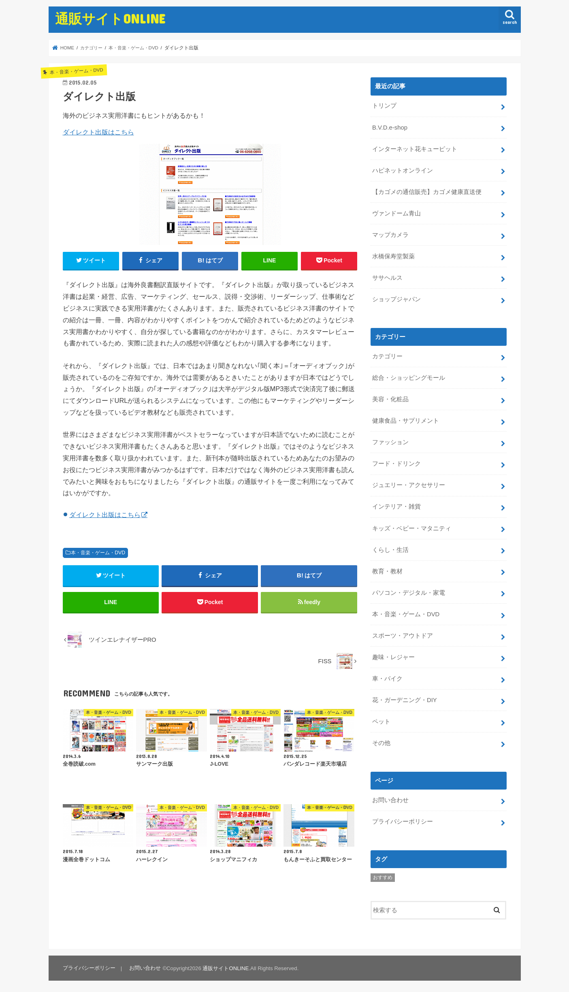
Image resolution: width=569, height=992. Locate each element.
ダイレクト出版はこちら (98, 132)
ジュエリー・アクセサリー (408, 484)
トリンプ (384, 105)
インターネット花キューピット (414, 148)
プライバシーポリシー (402, 819)
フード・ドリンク (396, 463)
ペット (381, 719)
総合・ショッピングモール (408, 377)
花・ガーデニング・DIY (404, 698)
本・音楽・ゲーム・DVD (98, 553)
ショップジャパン (396, 298)
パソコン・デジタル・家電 (408, 591)
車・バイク (387, 677)
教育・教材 (387, 569)
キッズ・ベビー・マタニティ (411, 527)
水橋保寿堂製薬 (393, 256)
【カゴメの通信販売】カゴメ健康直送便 (427, 191)
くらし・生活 (390, 548)
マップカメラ (390, 234)
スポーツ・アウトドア (402, 634)
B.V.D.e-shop (389, 127)
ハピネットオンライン (402, 170)
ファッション (390, 441)
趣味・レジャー (393, 655)
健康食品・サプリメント (405, 420)
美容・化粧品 (390, 398)
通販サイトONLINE (110, 18)
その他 (381, 741)
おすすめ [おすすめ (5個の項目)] (382, 875)
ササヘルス (387, 277)
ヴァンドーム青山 (396, 213)
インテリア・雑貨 (396, 505)
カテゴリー (387, 355)
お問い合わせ (390, 798)
